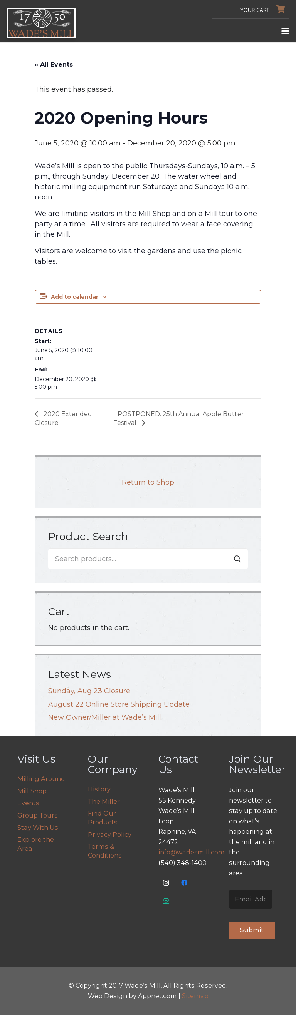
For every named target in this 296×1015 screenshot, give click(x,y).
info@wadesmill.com (191, 852)
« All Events (54, 64)
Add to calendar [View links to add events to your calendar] (74, 296)
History (99, 789)
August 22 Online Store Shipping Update (119, 704)
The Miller (104, 801)
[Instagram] (166, 883)
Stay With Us (37, 827)
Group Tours (37, 815)
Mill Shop (32, 791)
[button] (285, 31)
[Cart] (264, 9)
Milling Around (41, 779)
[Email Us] (166, 901)
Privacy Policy (109, 834)
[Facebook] (184, 883)
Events (28, 803)
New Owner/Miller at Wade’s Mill (104, 717)
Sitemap (195, 996)
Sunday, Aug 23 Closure (89, 691)
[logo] (41, 23)
